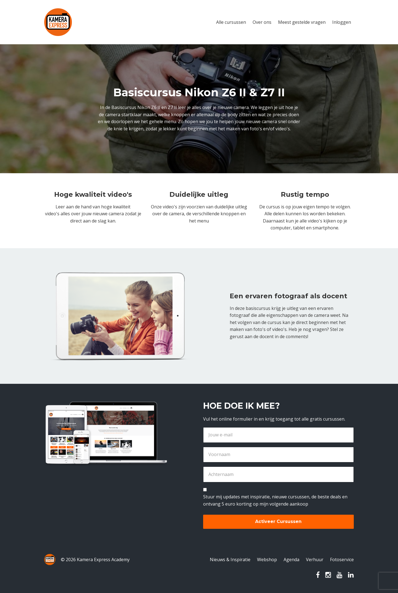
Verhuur (314, 559)
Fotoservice (342, 559)
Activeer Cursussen (278, 521)
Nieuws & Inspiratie (230, 559)
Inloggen (341, 22)
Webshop (267, 559)
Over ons (262, 22)
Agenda (291, 559)
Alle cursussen (231, 22)
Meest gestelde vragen (302, 22)
